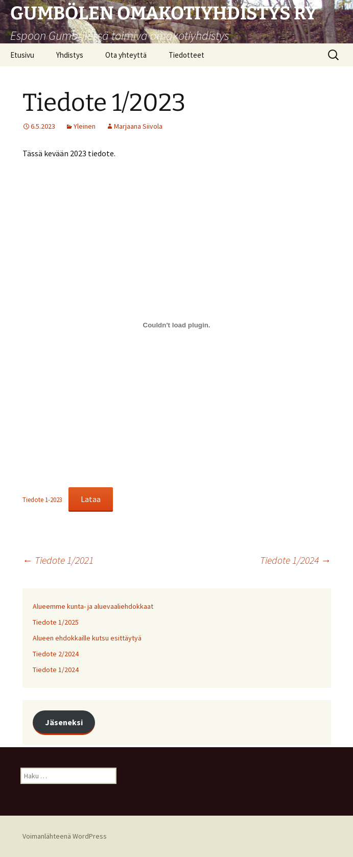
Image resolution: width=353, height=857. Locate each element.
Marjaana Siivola (138, 126)
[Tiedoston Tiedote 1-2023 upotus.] (176, 325)
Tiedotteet (186, 55)
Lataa (91, 499)
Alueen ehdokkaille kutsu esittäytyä (87, 637)
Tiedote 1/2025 (56, 622)
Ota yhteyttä (126, 55)
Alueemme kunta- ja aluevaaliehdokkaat (93, 606)
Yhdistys (69, 55)
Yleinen (85, 126)
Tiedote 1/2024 (295, 560)
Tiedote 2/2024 (56, 653)
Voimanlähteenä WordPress (64, 836)
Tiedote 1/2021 (57, 560)
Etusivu (22, 55)
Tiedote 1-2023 (42, 499)
